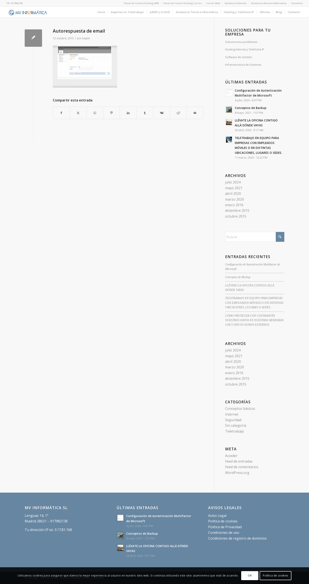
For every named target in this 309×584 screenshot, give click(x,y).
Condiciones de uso (223, 532)
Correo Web (213, 3)
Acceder (231, 455)
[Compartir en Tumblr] (145, 113)
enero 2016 (234, 205)
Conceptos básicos (240, 408)
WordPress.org (237, 472)
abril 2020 (233, 193)
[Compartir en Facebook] (61, 113)
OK (250, 575)
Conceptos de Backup (250, 108)
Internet (231, 414)
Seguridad (233, 420)
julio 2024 (233, 182)
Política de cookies (223, 521)
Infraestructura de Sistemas (243, 65)
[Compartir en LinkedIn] (128, 113)
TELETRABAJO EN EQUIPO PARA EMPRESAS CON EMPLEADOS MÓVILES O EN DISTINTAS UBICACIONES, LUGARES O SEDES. (254, 303)
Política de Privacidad (225, 527)
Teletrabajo (234, 431)
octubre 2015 (235, 216)
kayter (86, 38)
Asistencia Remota (236, 3)
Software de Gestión (238, 57)
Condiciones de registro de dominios (237, 538)
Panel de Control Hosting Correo (183, 3)
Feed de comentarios (241, 466)
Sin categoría (235, 425)
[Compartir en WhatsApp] (95, 113)
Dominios (297, 3)
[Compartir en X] (78, 113)
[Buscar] (254, 237)
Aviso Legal (217, 515)
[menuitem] (141, 3)
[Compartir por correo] (195, 113)
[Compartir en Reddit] (178, 113)
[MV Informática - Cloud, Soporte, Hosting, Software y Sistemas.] (28, 12)
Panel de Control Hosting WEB (141, 3)
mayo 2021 (233, 188)
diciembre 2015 (237, 210)
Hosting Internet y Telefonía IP (244, 49)
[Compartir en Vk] (161, 113)
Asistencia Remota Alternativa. (269, 3)
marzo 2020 (234, 199)
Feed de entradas (239, 461)
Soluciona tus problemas (241, 42)
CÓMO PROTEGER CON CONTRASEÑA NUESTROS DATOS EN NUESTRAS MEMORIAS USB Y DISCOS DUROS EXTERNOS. (254, 320)
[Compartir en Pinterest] (111, 113)
